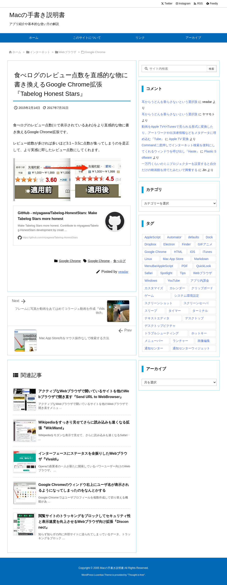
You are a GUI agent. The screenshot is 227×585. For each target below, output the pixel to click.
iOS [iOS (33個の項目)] (192, 252)
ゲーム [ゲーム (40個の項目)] (149, 295)
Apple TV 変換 (179, 139)
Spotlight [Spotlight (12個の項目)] (166, 273)
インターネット (40, 52)
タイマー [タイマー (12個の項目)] (174, 310)
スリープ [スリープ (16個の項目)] (151, 310)
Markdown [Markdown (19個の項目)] (201, 259)
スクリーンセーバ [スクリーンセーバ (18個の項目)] (196, 303)
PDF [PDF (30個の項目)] (185, 266)
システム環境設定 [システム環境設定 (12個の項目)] (186, 295)
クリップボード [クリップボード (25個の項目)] (202, 288)
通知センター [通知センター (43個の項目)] (154, 348)
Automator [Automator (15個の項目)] (174, 237)
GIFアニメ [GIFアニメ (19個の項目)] (205, 244)
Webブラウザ (67, 52)
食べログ (119, 261)
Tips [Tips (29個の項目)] (183, 273)
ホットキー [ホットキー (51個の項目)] (199, 333)
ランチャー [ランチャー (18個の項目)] (180, 341)
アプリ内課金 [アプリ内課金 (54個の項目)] (199, 280)
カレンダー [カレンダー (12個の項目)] (177, 288)
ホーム (16, 52)
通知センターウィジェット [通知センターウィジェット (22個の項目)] (191, 348)
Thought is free (136, 574)
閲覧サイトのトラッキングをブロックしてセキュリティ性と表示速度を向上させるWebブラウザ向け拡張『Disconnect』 (84, 521)
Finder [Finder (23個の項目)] (186, 244)
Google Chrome (95, 52)
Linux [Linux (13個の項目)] (148, 259)
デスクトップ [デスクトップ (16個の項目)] (194, 318)
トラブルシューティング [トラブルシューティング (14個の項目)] (162, 333)
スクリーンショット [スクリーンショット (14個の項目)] (158, 303)
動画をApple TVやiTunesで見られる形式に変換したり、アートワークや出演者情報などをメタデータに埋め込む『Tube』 (179, 133)
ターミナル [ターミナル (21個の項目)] (200, 310)
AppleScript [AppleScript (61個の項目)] (152, 237)
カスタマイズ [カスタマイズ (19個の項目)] (154, 288)
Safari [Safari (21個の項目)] (149, 273)
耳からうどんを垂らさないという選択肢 (170, 102)
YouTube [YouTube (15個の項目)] (174, 280)
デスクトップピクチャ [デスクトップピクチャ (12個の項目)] (160, 325)
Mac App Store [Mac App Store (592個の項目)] (173, 259)
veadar (123, 271)
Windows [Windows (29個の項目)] (151, 280)
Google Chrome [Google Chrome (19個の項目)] (155, 252)
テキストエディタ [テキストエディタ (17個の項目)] (157, 318)
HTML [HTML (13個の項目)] (178, 252)
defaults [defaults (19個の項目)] (193, 237)
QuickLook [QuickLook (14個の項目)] (203, 266)
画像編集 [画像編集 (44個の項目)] (204, 341)
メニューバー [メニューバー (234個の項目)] (154, 341)
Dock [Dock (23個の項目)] (209, 237)
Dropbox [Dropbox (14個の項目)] (150, 244)
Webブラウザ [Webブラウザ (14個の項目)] (202, 273)
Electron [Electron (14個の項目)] (169, 244)
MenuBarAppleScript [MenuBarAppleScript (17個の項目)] (159, 266)
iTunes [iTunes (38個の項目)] (207, 252)
